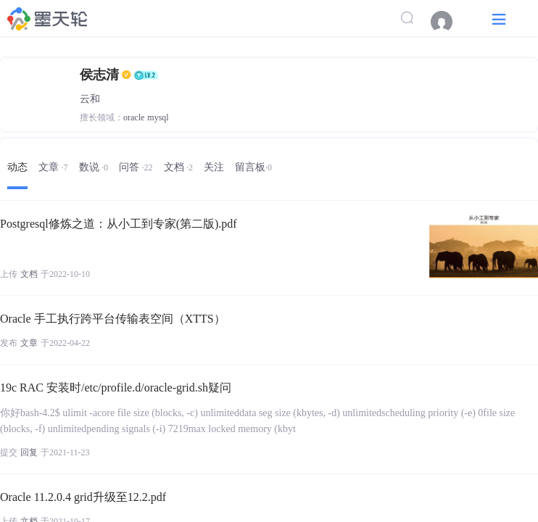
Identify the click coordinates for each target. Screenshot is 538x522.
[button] (498, 18)
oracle (133, 117)
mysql (157, 117)
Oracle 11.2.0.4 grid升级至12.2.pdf (83, 497)
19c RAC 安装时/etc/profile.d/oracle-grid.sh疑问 (115, 387)
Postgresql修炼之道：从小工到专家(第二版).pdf (118, 224)
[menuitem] (449, 22)
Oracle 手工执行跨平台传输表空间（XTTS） (112, 318)
